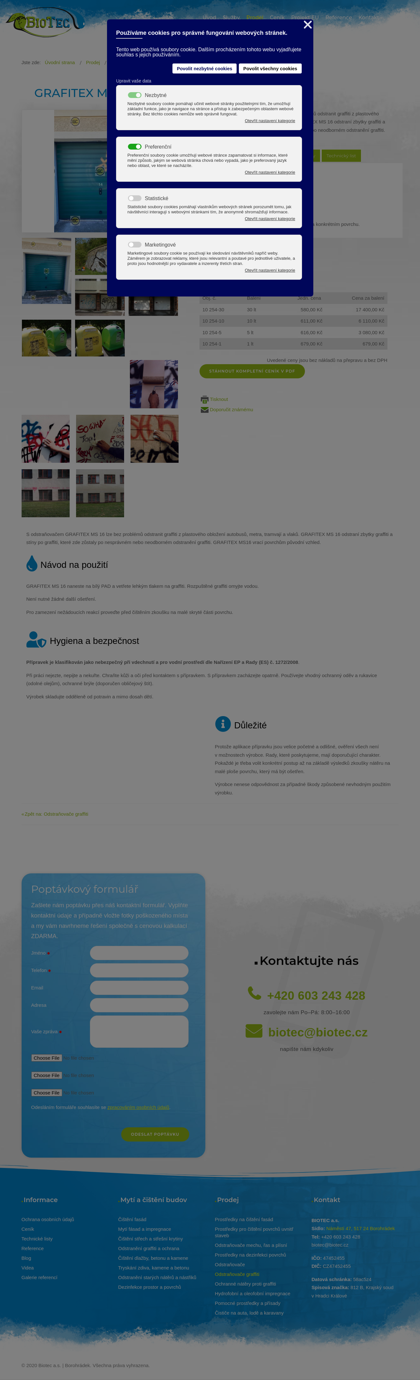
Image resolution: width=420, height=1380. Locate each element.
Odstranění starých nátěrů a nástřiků (157, 1277)
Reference (33, 1248)
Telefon (41, 970)
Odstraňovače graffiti (237, 1274)
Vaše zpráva (46, 1032)
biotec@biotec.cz (318, 1032)
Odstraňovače (230, 1264)
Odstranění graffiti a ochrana (149, 1248)
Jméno (40, 953)
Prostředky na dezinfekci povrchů (250, 1255)
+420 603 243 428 (316, 995)
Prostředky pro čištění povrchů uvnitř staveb (254, 1232)
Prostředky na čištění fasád (244, 1219)
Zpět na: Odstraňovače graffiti (56, 814)
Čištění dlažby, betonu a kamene (153, 1258)
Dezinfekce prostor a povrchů (149, 1287)
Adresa (39, 1005)
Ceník (28, 1229)
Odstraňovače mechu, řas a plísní (251, 1245)
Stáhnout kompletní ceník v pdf (252, 371)
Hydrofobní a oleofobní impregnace (252, 1293)
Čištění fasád (132, 1219)
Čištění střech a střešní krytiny (150, 1238)
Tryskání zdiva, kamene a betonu (153, 1267)
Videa (28, 1267)
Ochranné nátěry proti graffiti (245, 1284)
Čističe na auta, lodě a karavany (249, 1313)
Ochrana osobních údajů (48, 1219)
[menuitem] (209, 18)
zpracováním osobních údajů (138, 1107)
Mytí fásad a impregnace (144, 1229)
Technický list (341, 156)
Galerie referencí (40, 1277)
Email (37, 987)
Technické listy (37, 1238)
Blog (26, 1258)
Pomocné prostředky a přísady (247, 1303)
